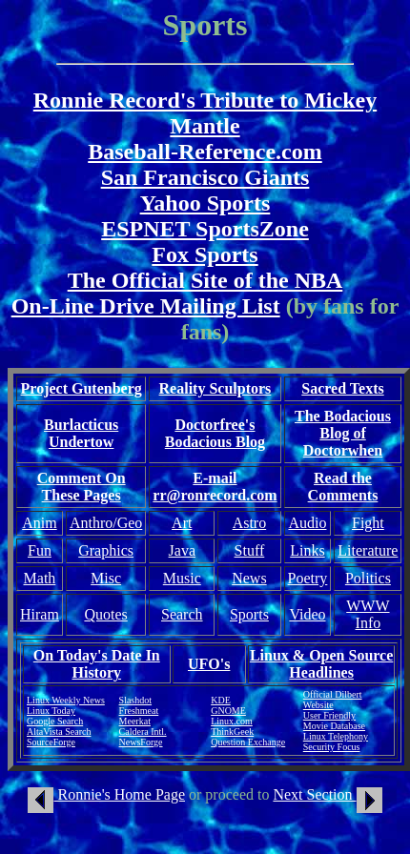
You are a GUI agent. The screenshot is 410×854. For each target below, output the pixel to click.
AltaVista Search (59, 731)
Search (182, 614)
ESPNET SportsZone (205, 228)
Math (40, 578)
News (249, 578)
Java (182, 550)
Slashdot (135, 700)
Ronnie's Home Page (106, 794)
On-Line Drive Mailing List (145, 306)
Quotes (105, 614)
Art (182, 523)
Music (182, 578)
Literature (368, 550)
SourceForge (51, 742)
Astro (250, 523)
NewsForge (141, 742)
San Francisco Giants (205, 177)
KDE (221, 700)
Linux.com (232, 721)
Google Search (55, 721)
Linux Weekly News (66, 700)
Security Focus (331, 747)
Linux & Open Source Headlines (321, 664)
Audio (307, 523)
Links (307, 550)
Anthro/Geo (106, 523)
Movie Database (334, 726)
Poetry (308, 578)
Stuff (250, 550)
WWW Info (367, 614)
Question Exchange (248, 742)
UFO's (209, 664)
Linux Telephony (335, 736)
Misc (106, 578)
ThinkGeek (232, 731)
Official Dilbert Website (332, 699)
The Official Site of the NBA (205, 280)
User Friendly (329, 715)
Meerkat (135, 721)
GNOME (228, 710)
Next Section (327, 794)
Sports (249, 614)
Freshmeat (139, 710)
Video (307, 614)
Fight (368, 523)
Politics (368, 578)
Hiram (39, 614)
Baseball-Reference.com (204, 151)
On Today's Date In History (96, 664)
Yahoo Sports (205, 203)
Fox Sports (204, 254)
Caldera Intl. (143, 731)
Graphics (105, 550)
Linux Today (51, 710)
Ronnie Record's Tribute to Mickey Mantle (205, 113)
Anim (39, 523)
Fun (39, 550)
